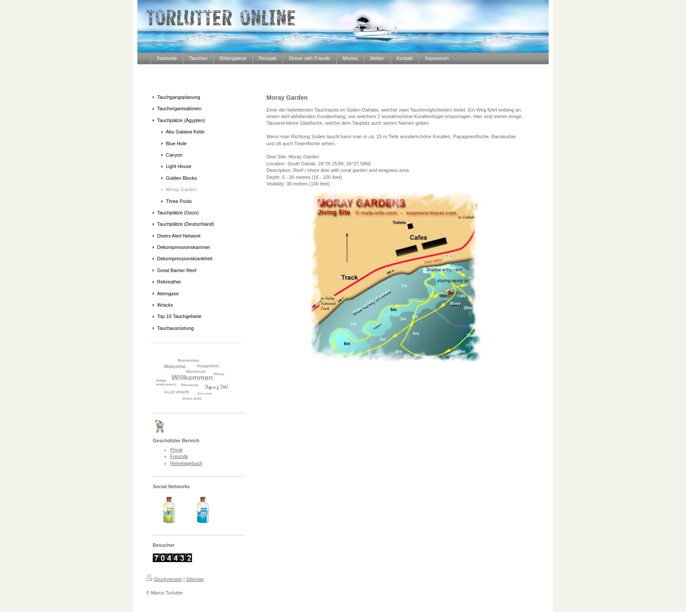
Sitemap (194, 579)
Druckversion (164, 579)
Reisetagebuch (186, 463)
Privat (176, 449)
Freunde (179, 456)
